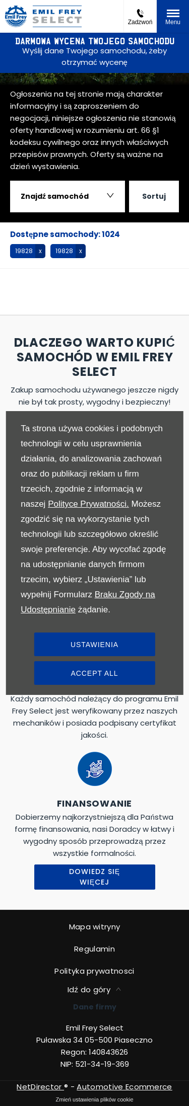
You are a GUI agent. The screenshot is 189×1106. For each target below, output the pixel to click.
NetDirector (40, 1086)
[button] (27, 251)
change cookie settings (94, 1099)
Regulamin (94, 948)
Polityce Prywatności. (88, 504)
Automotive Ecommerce (124, 1086)
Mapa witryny (94, 926)
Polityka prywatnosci (94, 971)
